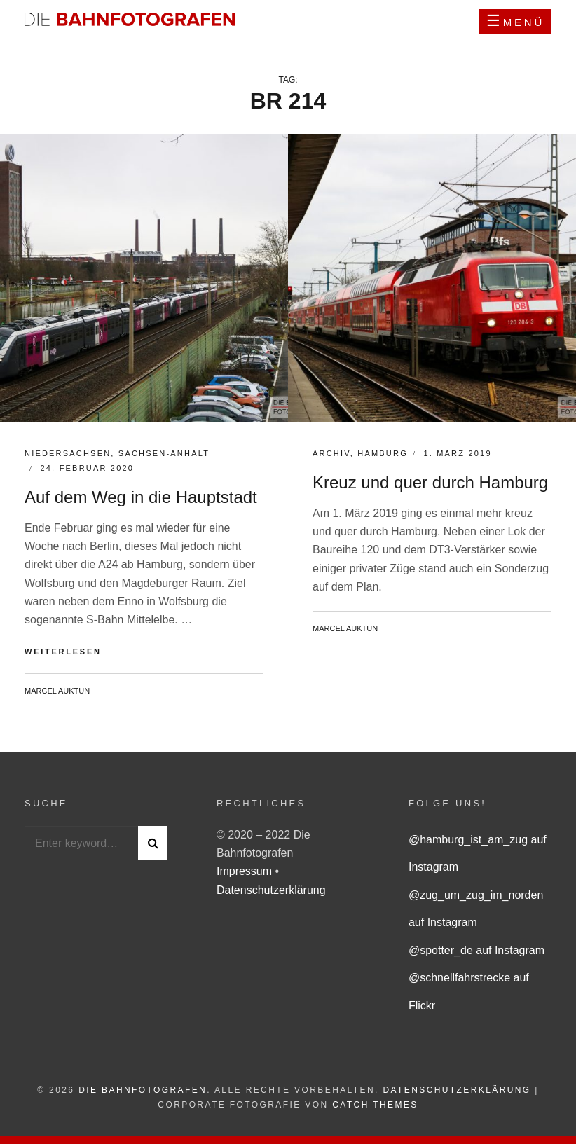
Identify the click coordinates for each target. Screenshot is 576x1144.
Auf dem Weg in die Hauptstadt (141, 497)
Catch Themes (375, 1105)
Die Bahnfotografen (142, 1090)
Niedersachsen (68, 453)
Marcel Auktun (57, 691)
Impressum (246, 871)
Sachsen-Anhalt (164, 453)
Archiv (331, 453)
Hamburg (382, 453)
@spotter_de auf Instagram (476, 950)
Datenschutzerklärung (271, 890)
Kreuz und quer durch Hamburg (430, 482)
